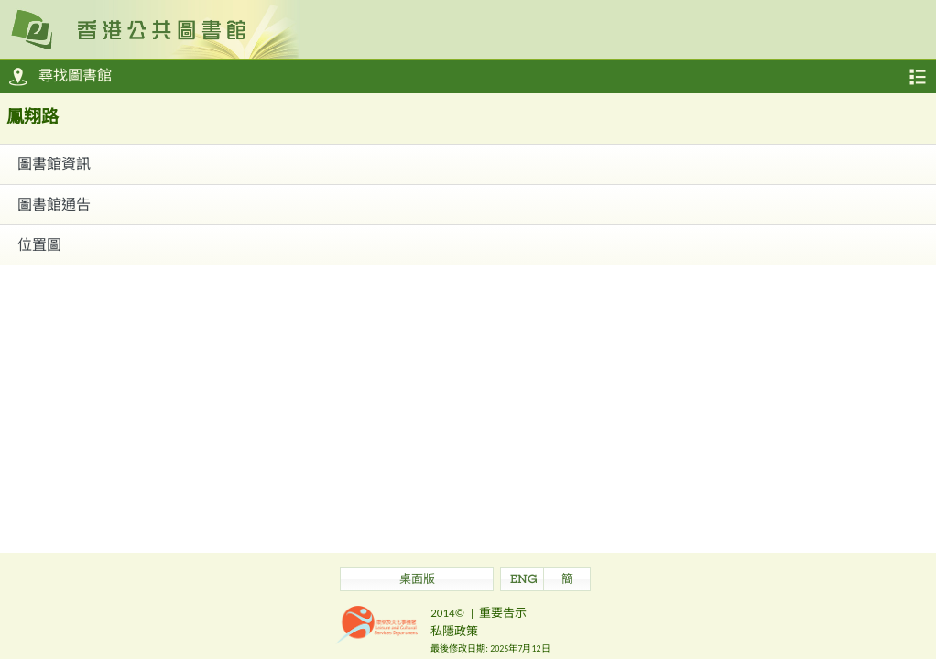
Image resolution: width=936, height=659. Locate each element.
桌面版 (417, 581)
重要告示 (503, 613)
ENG (524, 581)
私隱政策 (454, 631)
